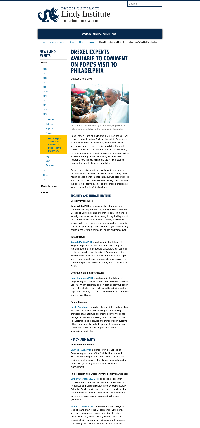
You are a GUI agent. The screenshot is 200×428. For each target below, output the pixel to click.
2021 (45, 87)
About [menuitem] (114, 33)
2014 (45, 171)
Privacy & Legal (99, 416)
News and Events (57, 42)
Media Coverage (49, 186)
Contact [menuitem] (106, 33)
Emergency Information (97, 419)
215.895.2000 (129, 425)
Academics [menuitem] (86, 33)
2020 (45, 91)
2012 (45, 179)
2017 (45, 105)
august (91, 42)
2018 (45, 100)
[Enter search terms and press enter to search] (146, 3)
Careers (86, 416)
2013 (45, 175)
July (47, 156)
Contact (111, 416)
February (50, 165)
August (49, 133)
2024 (45, 73)
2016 (45, 109)
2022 (45, 82)
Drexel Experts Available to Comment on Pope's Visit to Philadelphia (55, 144)
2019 (45, 96)
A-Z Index (65, 416)
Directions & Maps (124, 416)
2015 (81, 42)
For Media (76, 416)
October (49, 124)
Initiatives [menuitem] (97, 33)
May (48, 161)
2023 (45, 78)
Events (44, 192)
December (50, 119)
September (51, 128)
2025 (45, 69)
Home (42, 42)
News (71, 42)
